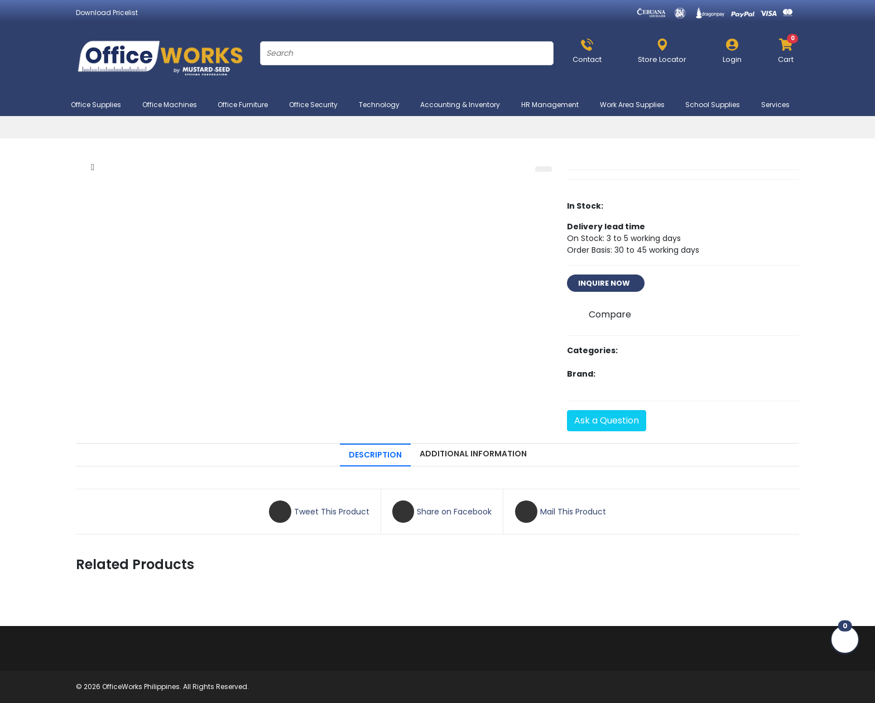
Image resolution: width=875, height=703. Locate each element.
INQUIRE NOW (605, 283)
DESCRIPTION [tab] (375, 454)
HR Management (554, 104)
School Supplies (717, 104)
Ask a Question (606, 420)
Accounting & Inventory (464, 104)
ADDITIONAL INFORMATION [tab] (473, 453)
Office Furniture (247, 104)
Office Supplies (101, 104)
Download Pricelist (107, 12)
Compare (610, 314)
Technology (384, 104)
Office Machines (174, 104)
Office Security (318, 104)
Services (780, 104)
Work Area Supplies (637, 104)
